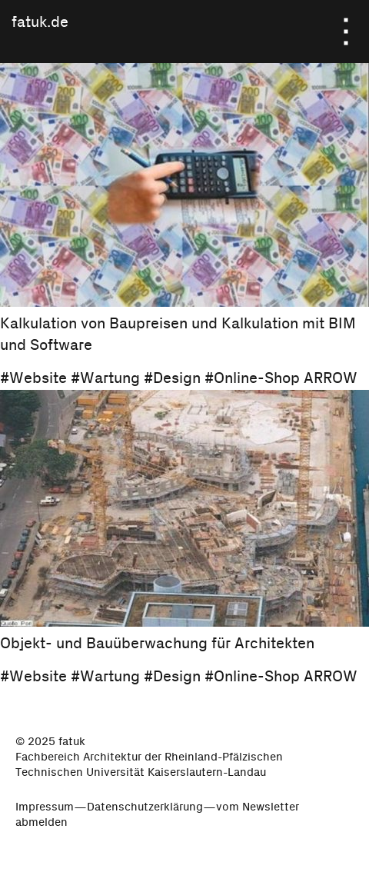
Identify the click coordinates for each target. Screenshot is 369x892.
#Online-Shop (252, 377)
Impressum (44, 804)
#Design (172, 377)
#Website (33, 377)
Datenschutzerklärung (145, 804)
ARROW (330, 377)
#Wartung (105, 377)
